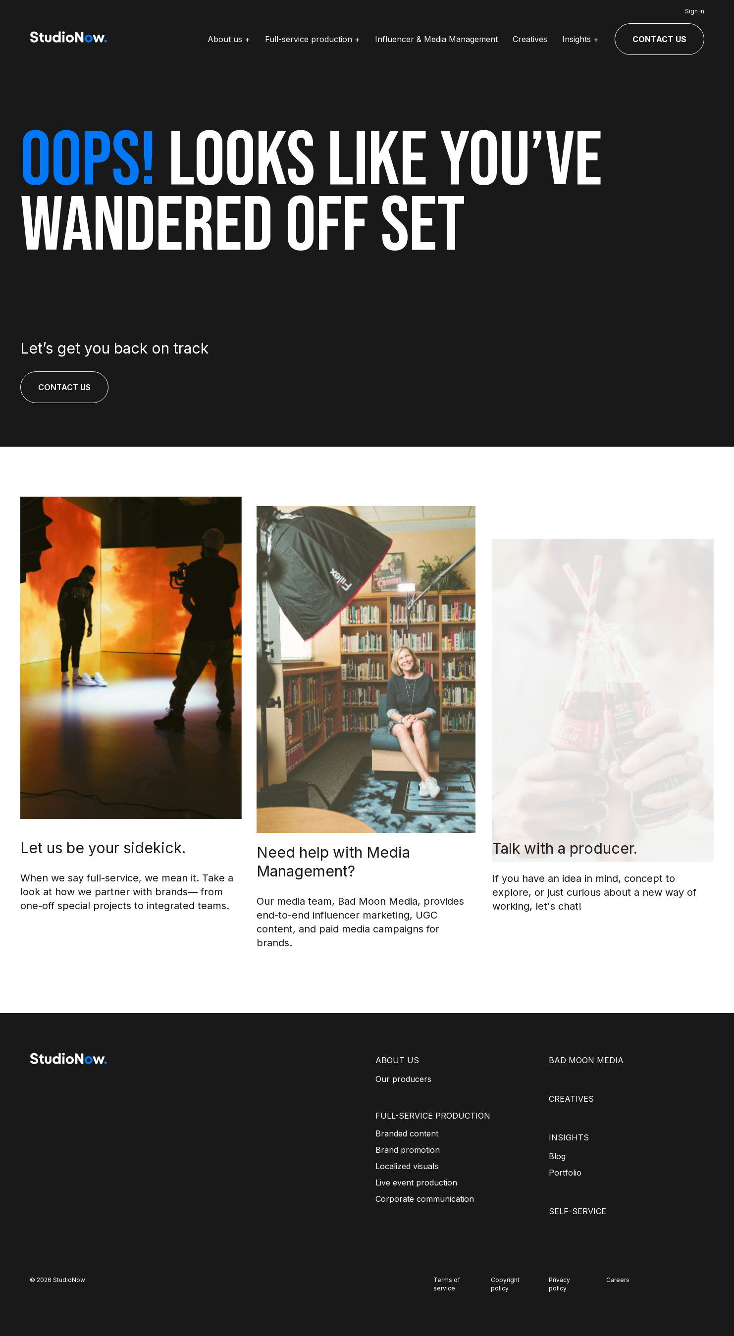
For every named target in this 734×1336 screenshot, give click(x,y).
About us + (229, 39)
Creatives (530, 39)
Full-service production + (312, 39)
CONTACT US (659, 39)
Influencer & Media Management (436, 39)
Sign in (694, 11)
